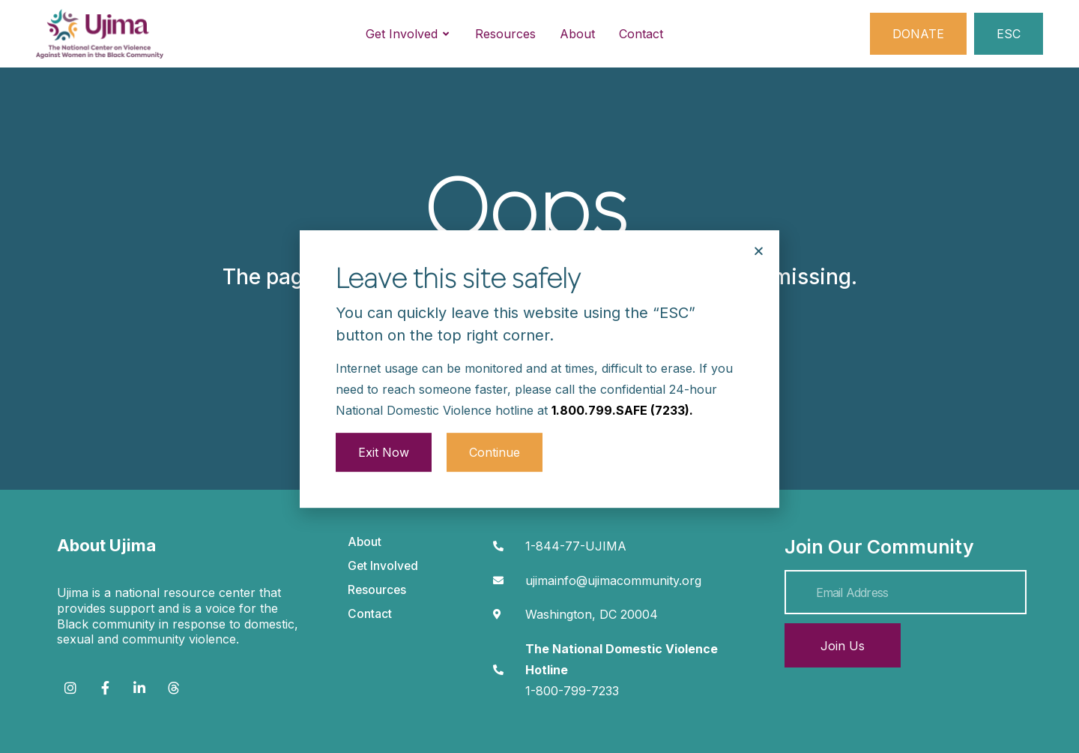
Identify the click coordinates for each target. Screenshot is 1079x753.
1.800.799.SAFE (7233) (620, 382)
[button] (758, 224)
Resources (377, 590)
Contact (370, 614)
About (364, 542)
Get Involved (383, 566)
